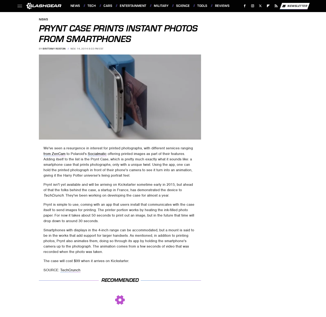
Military (161, 6)
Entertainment (133, 6)
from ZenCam (54, 153)
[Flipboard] (268, 6)
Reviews (222, 6)
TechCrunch (70, 270)
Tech (92, 6)
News (75, 6)
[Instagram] (252, 6)
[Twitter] (260, 6)
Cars (108, 6)
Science (183, 6)
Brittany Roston (54, 48)
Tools (202, 6)
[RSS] (276, 6)
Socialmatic (97, 153)
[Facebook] (245, 6)
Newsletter (295, 6)
